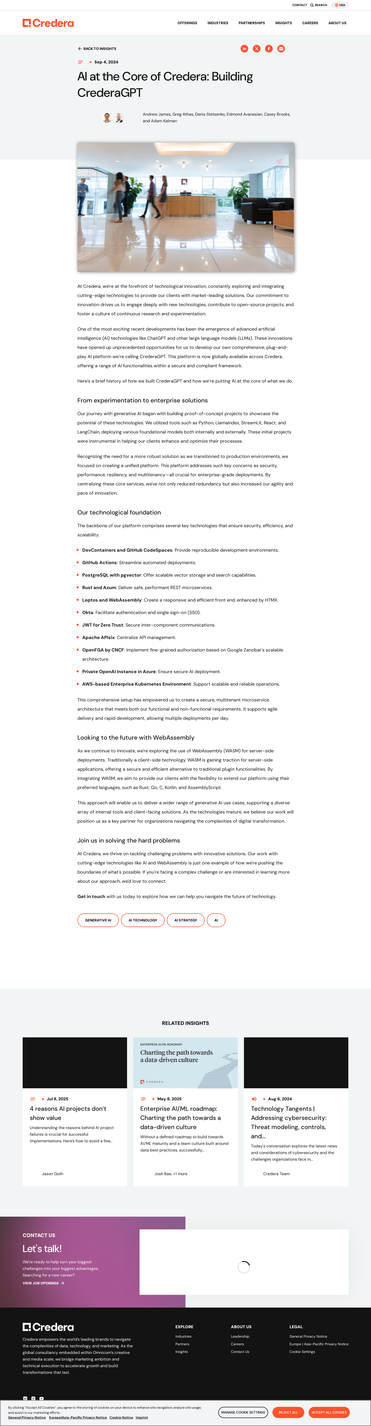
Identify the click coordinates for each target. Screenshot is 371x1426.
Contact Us (240, 1351)
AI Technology (143, 920)
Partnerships (252, 23)
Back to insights (96, 48)
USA (340, 5)
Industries (218, 23)
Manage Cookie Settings (243, 1414)
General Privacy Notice (308, 1336)
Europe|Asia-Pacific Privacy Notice (78, 1420)
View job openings (44, 1283)
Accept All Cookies (329, 1414)
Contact (299, 5)
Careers (310, 23)
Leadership (240, 1336)
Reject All (288, 1414)
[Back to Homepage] (48, 23)
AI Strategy (185, 920)
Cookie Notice (121, 1420)
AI (216, 920)
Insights (283, 23)
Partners (182, 1344)
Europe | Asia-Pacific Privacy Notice (319, 1344)
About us (337, 23)
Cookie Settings (302, 1351)
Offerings (187, 23)
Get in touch (91, 896)
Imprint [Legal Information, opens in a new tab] (142, 1420)
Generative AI (98, 920)
